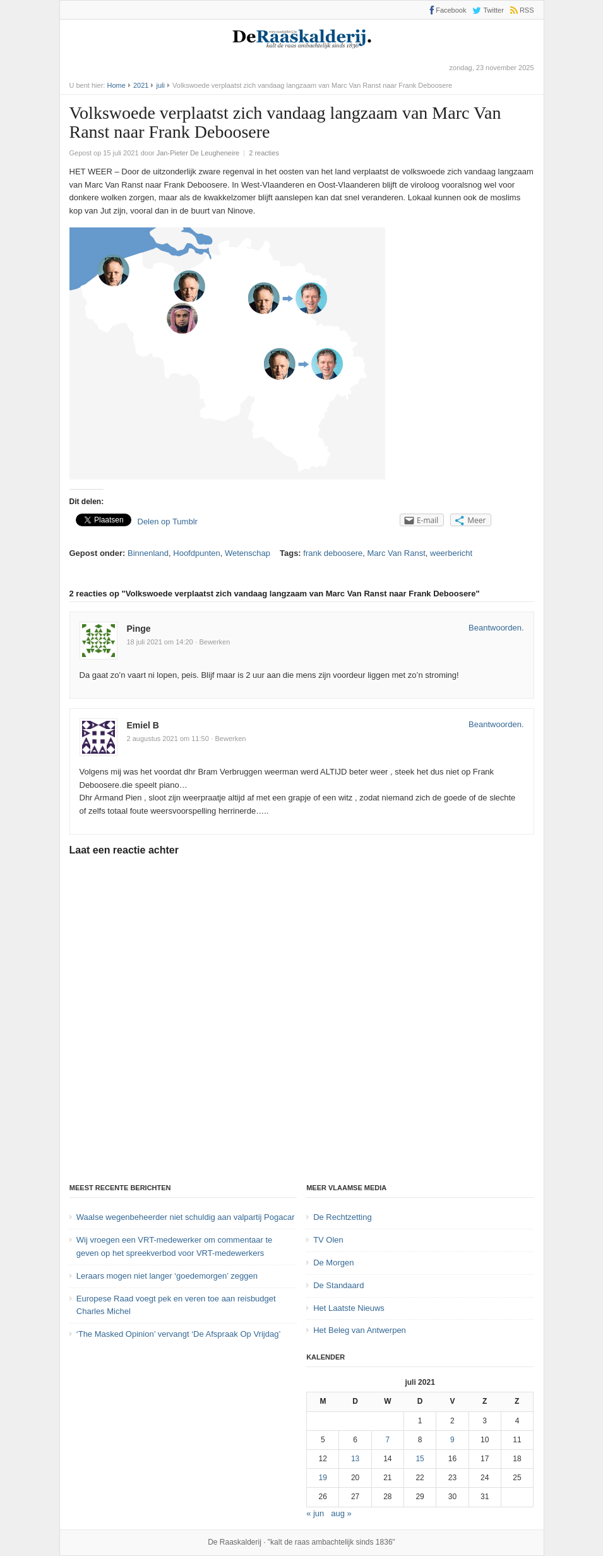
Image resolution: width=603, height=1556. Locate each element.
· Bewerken (212, 642)
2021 (140, 85)
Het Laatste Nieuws (349, 1308)
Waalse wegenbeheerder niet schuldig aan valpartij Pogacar (185, 1217)
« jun (315, 1513)
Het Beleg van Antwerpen (359, 1330)
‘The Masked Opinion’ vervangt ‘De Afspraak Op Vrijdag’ (178, 1334)
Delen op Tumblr (168, 521)
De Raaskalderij (234, 1542)
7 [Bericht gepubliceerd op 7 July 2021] (388, 1439)
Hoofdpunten (196, 553)
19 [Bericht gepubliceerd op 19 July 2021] (323, 1477)
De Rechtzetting (342, 1217)
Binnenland (148, 553)
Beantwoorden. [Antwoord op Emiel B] (496, 724)
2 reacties (264, 153)
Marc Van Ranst (396, 553)
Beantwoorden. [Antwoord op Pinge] (496, 627)
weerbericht (451, 553)
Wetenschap (247, 553)
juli (161, 85)
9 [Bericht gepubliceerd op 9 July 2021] (452, 1439)
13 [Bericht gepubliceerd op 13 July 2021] (355, 1458)
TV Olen (328, 1240)
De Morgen (333, 1262)
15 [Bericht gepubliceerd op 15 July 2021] (419, 1458)
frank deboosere (332, 553)
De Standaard (338, 1285)
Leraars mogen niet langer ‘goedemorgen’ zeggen (167, 1276)
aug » (341, 1513)
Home (116, 85)
